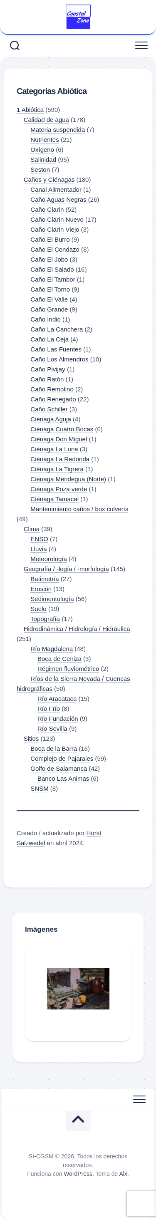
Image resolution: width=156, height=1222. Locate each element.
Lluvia (38, 548)
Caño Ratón (47, 379)
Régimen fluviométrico (68, 668)
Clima (32, 528)
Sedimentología (52, 598)
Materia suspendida (57, 129)
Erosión (41, 588)
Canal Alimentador (56, 189)
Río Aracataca (57, 698)
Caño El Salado (52, 269)
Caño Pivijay (47, 369)
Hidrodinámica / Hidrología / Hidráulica (77, 628)
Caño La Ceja (49, 339)
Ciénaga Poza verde (58, 488)
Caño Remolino (51, 389)
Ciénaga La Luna (54, 449)
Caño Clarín (47, 209)
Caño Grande (49, 309)
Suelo (38, 608)
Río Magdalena (51, 648)
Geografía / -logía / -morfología (66, 568)
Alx (123, 1173)
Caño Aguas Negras (58, 199)
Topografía (45, 618)
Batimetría (44, 578)
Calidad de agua (46, 119)
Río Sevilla (52, 728)
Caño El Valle (49, 299)
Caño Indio (45, 319)
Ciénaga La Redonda (59, 459)
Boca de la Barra (53, 748)
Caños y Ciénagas (49, 179)
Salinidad (43, 159)
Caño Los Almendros (59, 359)
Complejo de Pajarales (61, 758)
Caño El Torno (50, 289)
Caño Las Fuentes (56, 349)
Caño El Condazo (54, 249)
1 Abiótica (30, 109)
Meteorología (48, 558)
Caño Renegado (53, 399)
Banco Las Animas (63, 778)
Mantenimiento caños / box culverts (79, 508)
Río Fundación (57, 718)
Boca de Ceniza (59, 658)
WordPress (78, 1173)
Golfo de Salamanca (58, 768)
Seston (40, 169)
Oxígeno (42, 149)
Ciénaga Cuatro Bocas (61, 429)
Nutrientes (44, 139)
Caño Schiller (48, 409)
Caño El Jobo (49, 259)
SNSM (39, 788)
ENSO (39, 538)
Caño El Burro (49, 239)
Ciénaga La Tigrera (57, 468)
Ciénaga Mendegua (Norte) (68, 478)
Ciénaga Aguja (50, 419)
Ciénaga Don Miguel (58, 439)
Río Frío (48, 708)
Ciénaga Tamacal (54, 498)
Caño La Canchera (56, 329)
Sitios (31, 738)
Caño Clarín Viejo (54, 229)
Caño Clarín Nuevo (57, 219)
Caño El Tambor (52, 279)
